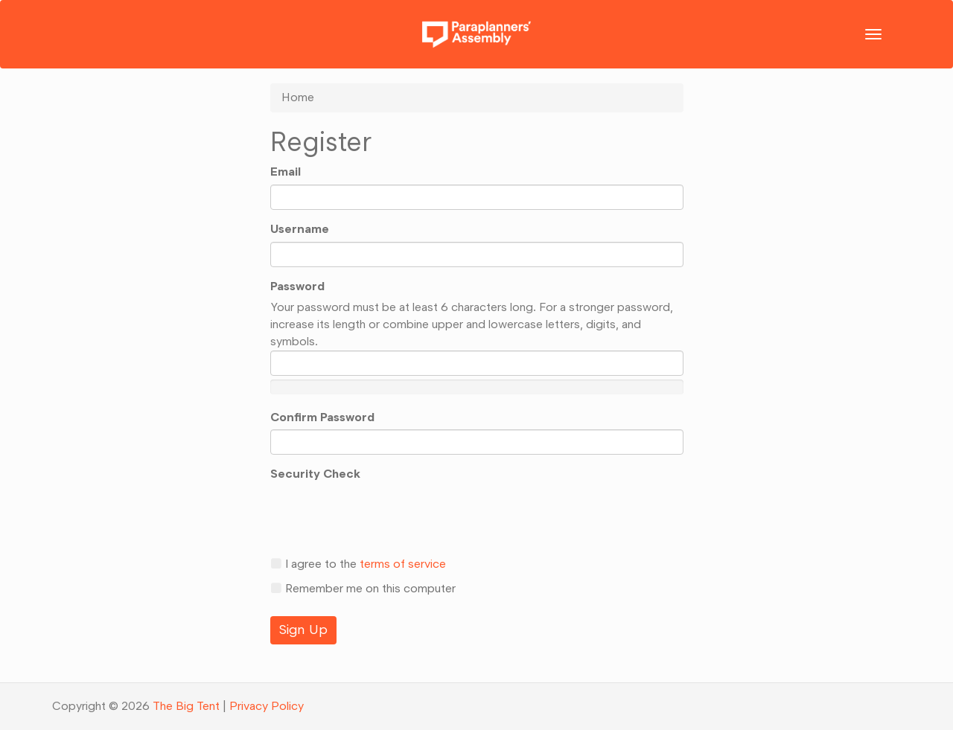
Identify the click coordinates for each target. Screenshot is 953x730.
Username (299, 229)
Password (297, 286)
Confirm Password (322, 417)
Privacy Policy (266, 706)
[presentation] (383, 516)
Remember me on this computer (363, 588)
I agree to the (358, 564)
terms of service (403, 564)
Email (285, 171)
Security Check (315, 474)
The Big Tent (186, 706)
